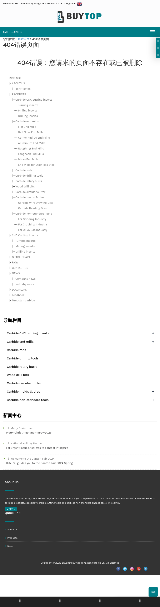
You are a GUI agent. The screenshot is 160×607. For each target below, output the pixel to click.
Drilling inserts (28, 116)
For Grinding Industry (32, 219)
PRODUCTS (19, 94)
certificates (23, 89)
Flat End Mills (27, 127)
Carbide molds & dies (29, 197)
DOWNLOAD (19, 289)
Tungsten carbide (23, 300)
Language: (73, 3)
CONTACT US (20, 268)
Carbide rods (23, 170)
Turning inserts (28, 105)
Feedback (18, 295)
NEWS (16, 273)
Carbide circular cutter (30, 192)
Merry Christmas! (19, 428)
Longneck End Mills (31, 154)
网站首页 (23, 39)
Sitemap (114, 562)
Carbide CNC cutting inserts (33, 99)
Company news (25, 279)
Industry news (24, 284)
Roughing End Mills (31, 148)
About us (11, 529)
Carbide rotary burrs (28, 181)
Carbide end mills (27, 121)
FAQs (15, 262)
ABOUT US (18, 83)
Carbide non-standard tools (33, 213)
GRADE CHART (21, 257)
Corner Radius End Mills (34, 137)
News (9, 546)
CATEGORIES (12, 32)
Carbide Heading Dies (32, 208)
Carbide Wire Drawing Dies (35, 203)
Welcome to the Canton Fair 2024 (30, 458)
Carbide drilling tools (29, 175)
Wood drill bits (25, 186)
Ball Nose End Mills (31, 132)
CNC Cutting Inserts (25, 235)
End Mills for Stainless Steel (36, 165)
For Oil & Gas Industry (32, 230)
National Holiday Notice (24, 443)
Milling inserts (28, 110)
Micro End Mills (28, 159)
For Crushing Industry (32, 224)
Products (11, 537)
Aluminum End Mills (31, 143)
